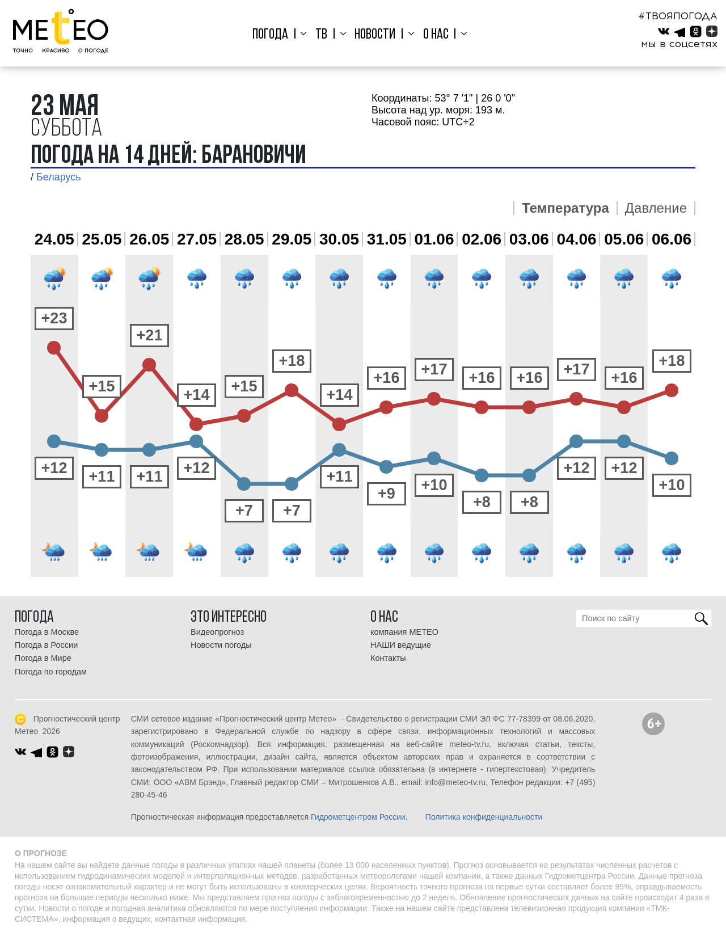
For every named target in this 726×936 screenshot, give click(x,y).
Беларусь (58, 177)
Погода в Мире (43, 658)
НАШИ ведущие (400, 645)
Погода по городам (51, 671)
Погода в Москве (47, 631)
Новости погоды (221, 645)
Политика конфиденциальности (484, 816)
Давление (656, 208)
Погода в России (46, 645)
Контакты (388, 658)
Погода (276, 35)
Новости (375, 35)
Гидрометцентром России (358, 816)
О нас (432, 35)
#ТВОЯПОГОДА (677, 16)
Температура (565, 208)
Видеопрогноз (217, 631)
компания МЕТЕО (404, 631)
